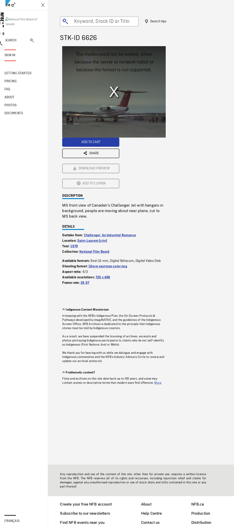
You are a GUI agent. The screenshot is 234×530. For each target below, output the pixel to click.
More (160, 332)
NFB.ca (200, 504)
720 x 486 (105, 227)
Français (17, 521)
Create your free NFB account (88, 504)
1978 (77, 195)
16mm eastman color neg (110, 216)
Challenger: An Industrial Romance (113, 184)
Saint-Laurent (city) (95, 190)
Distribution (204, 522)
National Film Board (97, 201)
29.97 (87, 232)
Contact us (153, 522)
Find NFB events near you (85, 522)
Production (203, 513)
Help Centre (154, 513)
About (149, 504)
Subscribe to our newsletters (88, 513)
